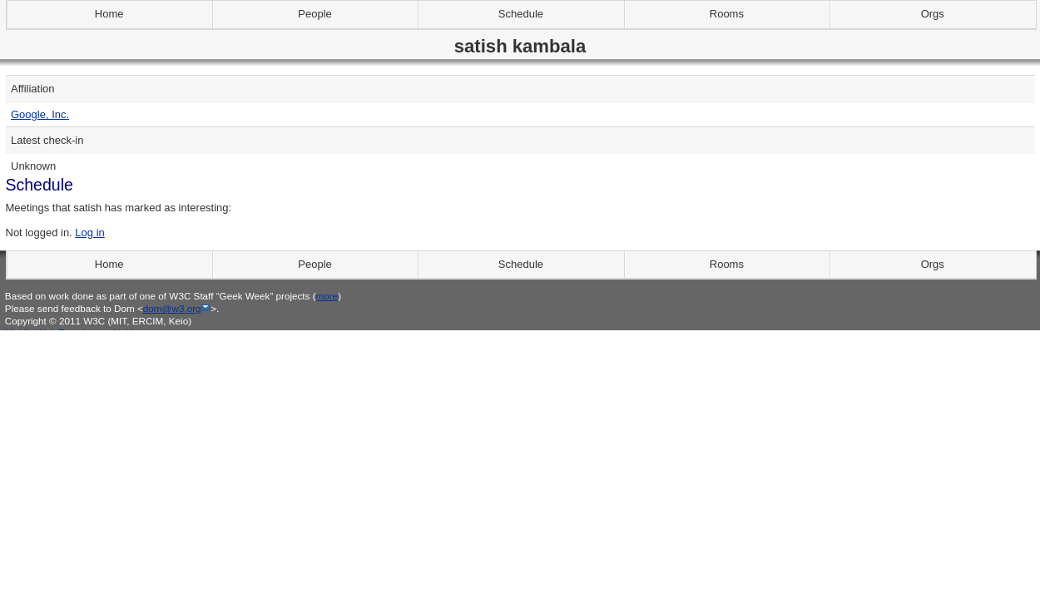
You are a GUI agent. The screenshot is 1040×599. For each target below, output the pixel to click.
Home (109, 13)
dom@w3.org (172, 308)
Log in (89, 232)
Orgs (932, 13)
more (327, 295)
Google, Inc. (40, 114)
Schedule (520, 13)
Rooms (727, 13)
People (314, 13)
